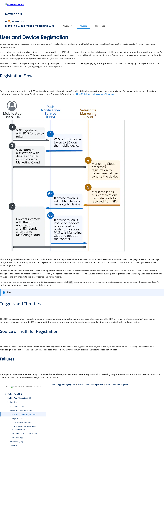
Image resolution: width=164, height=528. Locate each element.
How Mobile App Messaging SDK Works (95, 94)
